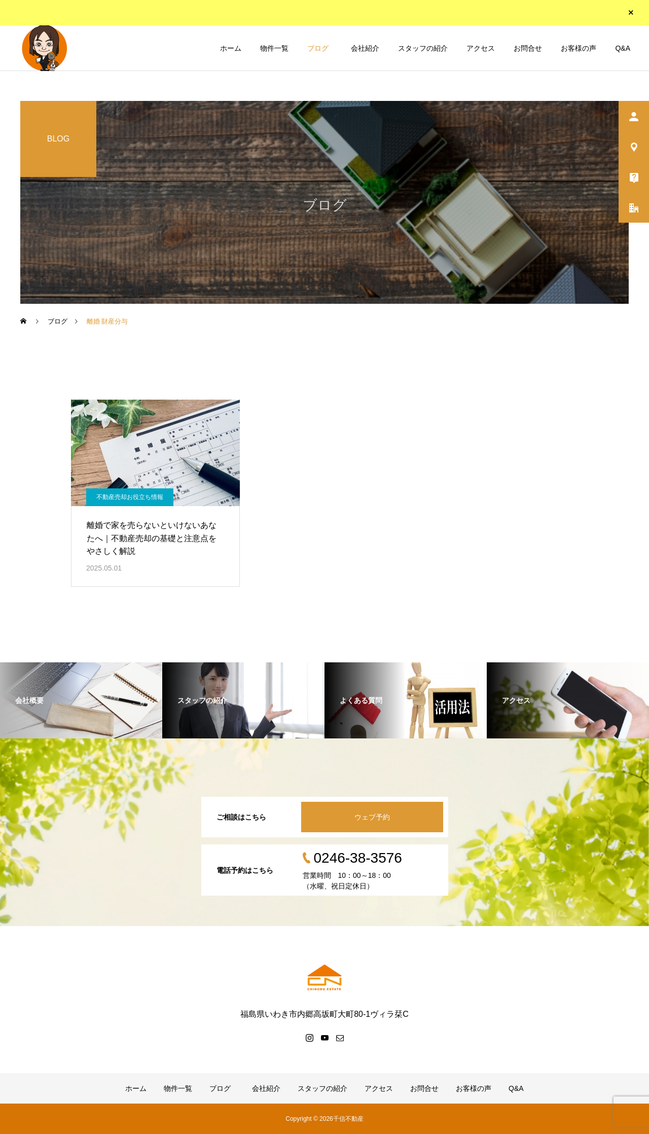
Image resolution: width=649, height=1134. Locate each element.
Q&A (622, 48)
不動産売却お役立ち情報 (129, 497)
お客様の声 (578, 48)
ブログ (318, 48)
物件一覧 (274, 48)
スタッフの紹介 (423, 48)
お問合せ (528, 48)
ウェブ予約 (372, 817)
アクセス (480, 48)
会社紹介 (363, 48)
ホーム (230, 48)
